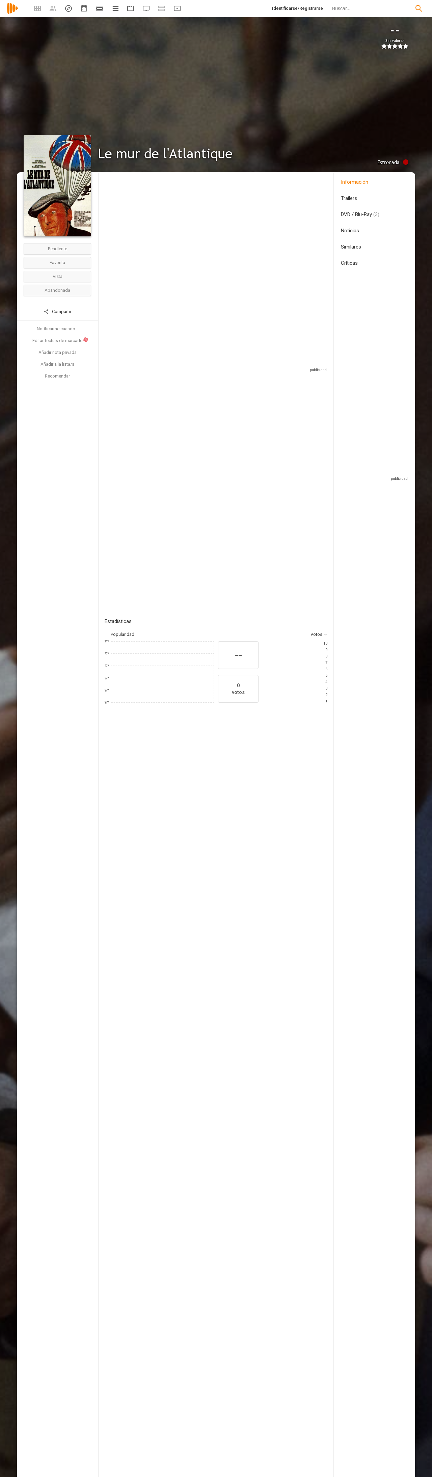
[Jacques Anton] (166, 1297)
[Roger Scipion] (166, 1119)
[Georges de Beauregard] (166, 1100)
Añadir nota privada (57, 352)
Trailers (349, 198)
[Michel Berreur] (166, 1316)
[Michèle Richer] (281, 1082)
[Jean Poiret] (287, 796)
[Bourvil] (125, 796)
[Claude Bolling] (281, 947)
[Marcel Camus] (166, 866)
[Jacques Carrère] (281, 966)
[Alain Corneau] (166, 904)
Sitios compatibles (255, 361)
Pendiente (57, 248)
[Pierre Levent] (166, 1004)
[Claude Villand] (281, 985)
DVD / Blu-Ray (360, 214)
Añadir (155, 481)
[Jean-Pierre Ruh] (281, 1004)
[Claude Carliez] (166, 923)
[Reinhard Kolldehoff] (327, 796)
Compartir (57, 311)
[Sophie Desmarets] (165, 796)
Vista (57, 276)
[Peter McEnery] (206, 796)
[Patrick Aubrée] (166, 885)
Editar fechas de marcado (60, 340)
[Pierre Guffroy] (281, 1125)
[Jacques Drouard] (166, 1138)
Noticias (350, 231)
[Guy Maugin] (281, 1163)
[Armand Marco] (166, 1023)
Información (354, 182)
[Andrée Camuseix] (166, 1197)
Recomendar (57, 376)
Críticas (349, 263)
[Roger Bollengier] (166, 1278)
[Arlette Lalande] (166, 1235)
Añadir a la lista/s (57, 364)
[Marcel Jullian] (281, 885)
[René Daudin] (281, 1063)
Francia (112, 232)
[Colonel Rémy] (281, 904)
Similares (351, 247)
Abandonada (57, 290)
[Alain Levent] (166, 966)
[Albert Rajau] (281, 1144)
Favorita (57, 262)
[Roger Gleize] (166, 985)
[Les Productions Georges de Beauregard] (166, 1082)
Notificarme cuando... (57, 328)
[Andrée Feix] (166, 1216)
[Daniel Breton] (166, 1335)
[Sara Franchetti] (246, 796)
